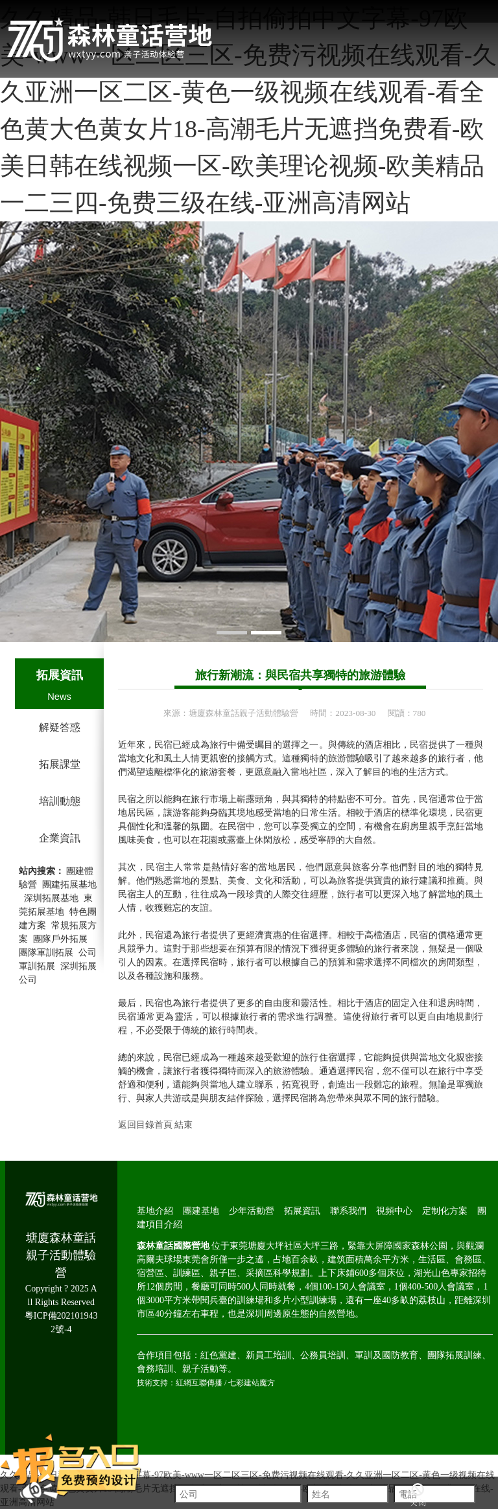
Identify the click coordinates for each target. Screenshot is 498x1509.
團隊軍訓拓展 (46, 952)
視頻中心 (394, 1211)
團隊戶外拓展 (60, 939)
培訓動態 (59, 801)
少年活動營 (251, 1211)
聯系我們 (348, 1211)
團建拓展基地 (69, 884)
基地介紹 (155, 1211)
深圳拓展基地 (51, 898)
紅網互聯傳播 (199, 1382)
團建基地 (201, 1211)
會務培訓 (155, 1369)
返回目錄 (136, 1125)
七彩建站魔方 (251, 1382)
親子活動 (200, 1369)
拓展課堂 (59, 764)
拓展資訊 (59, 675)
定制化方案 (445, 1211)
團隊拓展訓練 (454, 1355)
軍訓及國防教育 (386, 1355)
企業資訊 (59, 838)
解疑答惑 (59, 727)
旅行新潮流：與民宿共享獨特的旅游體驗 (300, 675)
